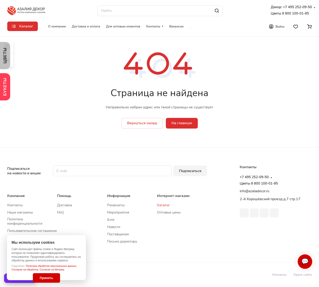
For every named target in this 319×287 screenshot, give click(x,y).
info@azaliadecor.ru (254, 191)
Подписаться (190, 170)
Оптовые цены (169, 212)
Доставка (64, 205)
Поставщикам (118, 234)
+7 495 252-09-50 (297, 7)
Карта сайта (303, 274)
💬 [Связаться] (305, 261)
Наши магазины (20, 212)
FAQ (60, 212)
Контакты (15, 205)
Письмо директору (122, 241)
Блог (111, 219)
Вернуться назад (142, 123)
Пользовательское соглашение (32, 231)
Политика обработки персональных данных (51, 266)
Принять (46, 278)
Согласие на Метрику (52, 269)
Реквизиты (116, 205)
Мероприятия (118, 212)
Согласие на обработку (25, 269)
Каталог (163, 205)
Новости (113, 227)
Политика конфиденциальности (24, 221)
